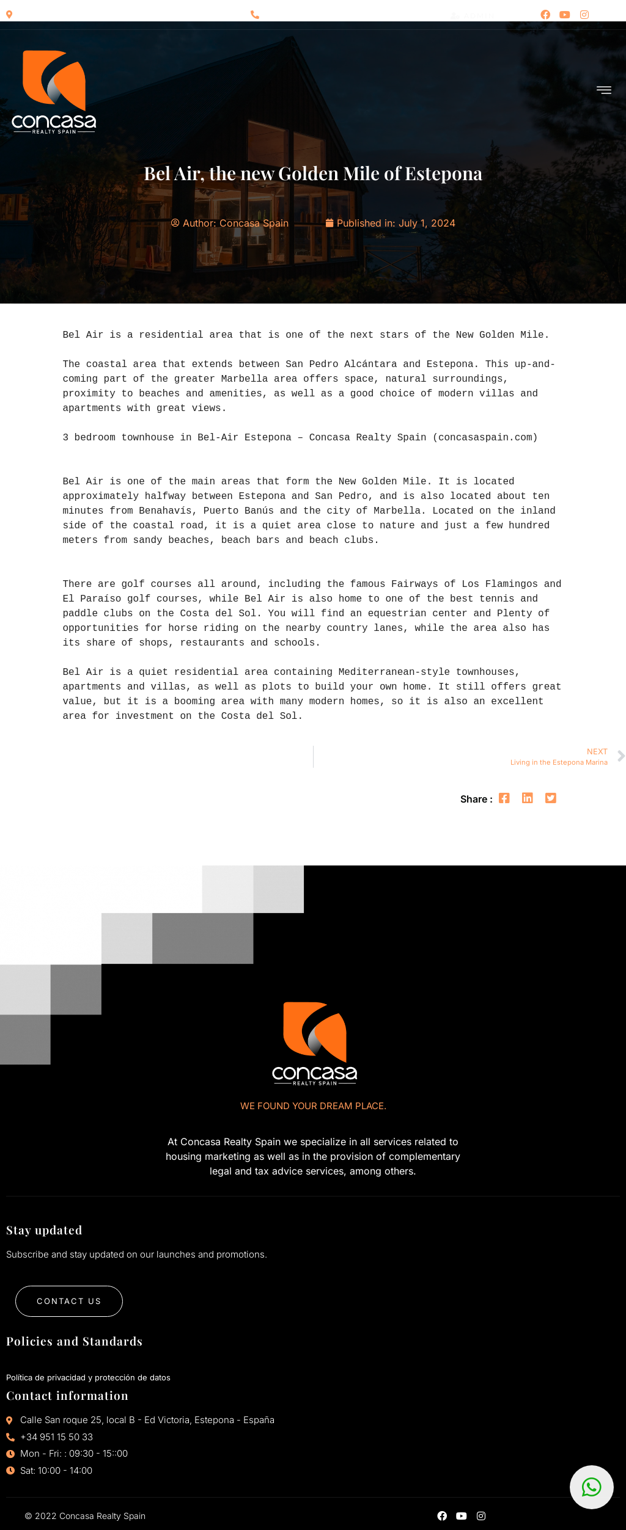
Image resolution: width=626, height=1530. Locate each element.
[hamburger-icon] (604, 91)
